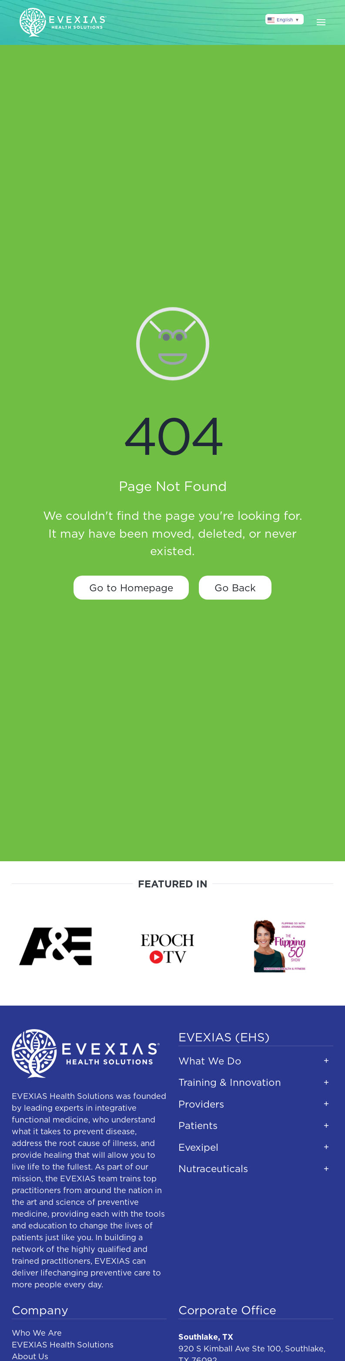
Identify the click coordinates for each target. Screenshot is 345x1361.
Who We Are (37, 1332)
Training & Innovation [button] (229, 1082)
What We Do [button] (209, 1061)
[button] (321, 22)
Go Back (235, 587)
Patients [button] (198, 1125)
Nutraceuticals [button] (213, 1168)
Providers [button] (201, 1104)
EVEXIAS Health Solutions (63, 1344)
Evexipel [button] (198, 1147)
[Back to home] (63, 22)
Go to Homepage (131, 587)
